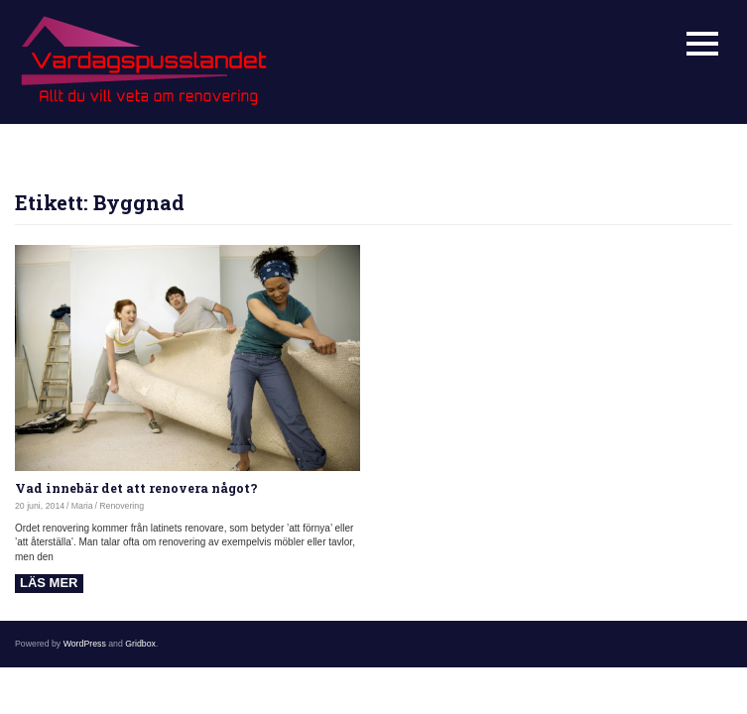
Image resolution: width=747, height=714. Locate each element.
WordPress (84, 644)
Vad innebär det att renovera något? (136, 488)
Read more (49, 583)
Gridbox (140, 644)
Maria (82, 506)
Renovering (121, 506)
